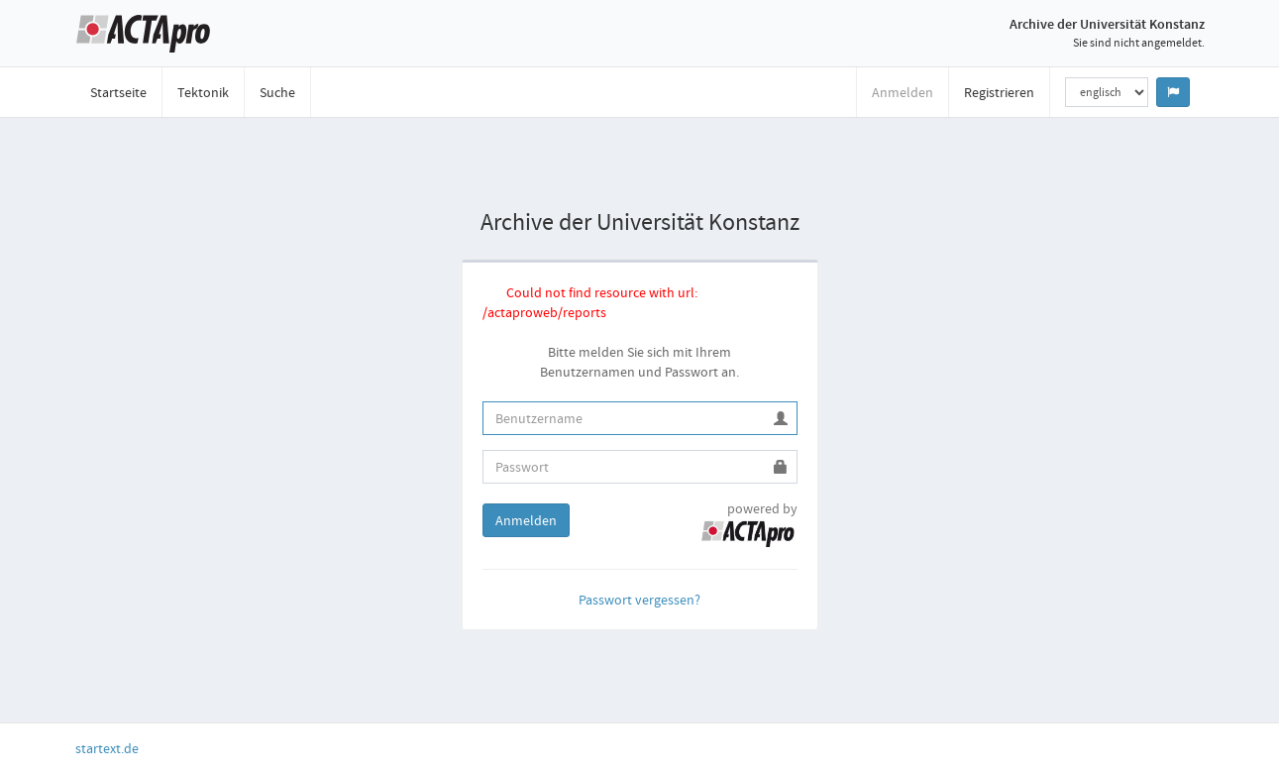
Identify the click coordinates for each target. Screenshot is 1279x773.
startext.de (107, 748)
